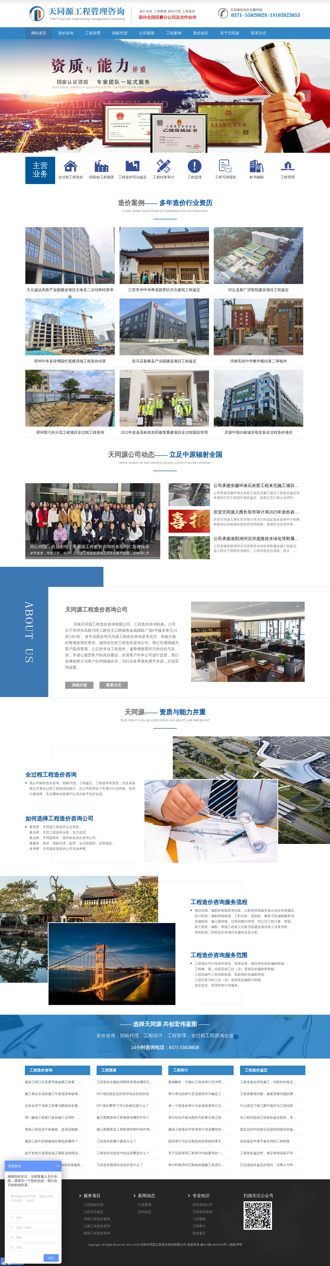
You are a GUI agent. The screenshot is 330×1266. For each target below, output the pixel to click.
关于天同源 (229, 33)
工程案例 (173, 33)
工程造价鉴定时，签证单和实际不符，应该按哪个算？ (269, 1153)
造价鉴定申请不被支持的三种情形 (265, 1141)
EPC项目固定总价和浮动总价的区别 (123, 1094)
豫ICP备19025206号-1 (214, 1244)
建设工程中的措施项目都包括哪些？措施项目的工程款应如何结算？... (54, 1141)
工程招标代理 (93, 1205)
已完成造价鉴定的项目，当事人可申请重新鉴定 (269, 1165)
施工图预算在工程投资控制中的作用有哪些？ (126, 1129)
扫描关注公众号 (258, 1195)
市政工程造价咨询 (97, 1219)
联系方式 (258, 33)
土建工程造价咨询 (97, 1226)
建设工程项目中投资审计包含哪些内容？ (198, 1129)
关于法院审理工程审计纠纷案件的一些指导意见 (198, 1153)
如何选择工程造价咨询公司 (59, 818)
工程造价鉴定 (256, 1070)
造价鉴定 (199, 1233)
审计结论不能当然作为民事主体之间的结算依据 (198, 1117)
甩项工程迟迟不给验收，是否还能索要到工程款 (54, 1129)
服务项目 (92, 1195)
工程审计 (180, 1070)
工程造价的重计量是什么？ (116, 1141)
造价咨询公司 (202, 1205)
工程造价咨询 (41, 1070)
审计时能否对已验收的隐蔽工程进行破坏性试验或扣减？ (198, 1165)
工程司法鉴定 (93, 1212)
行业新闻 (144, 1205)
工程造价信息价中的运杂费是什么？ (123, 1153)
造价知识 (200, 33)
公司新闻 (146, 33)
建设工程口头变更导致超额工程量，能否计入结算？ (54, 1082)
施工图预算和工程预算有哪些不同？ (123, 1117)
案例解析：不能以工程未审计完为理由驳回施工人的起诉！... (198, 1082)
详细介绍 (79, 685)
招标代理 (119, 33)
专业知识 (201, 1195)
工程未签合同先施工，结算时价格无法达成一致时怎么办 (269, 1082)
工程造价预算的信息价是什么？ (120, 1165)
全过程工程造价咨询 (50, 775)
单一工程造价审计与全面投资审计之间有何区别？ (198, 1106)
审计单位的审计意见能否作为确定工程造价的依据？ (198, 1094)
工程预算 (108, 1070)
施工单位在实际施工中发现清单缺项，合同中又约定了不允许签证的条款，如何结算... (54, 1094)
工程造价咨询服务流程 (219, 902)
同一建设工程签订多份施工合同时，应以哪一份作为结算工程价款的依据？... (54, 1117)
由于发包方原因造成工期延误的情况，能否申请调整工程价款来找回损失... (54, 1153)
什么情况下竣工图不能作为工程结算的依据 (269, 1106)
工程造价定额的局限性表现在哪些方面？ (126, 1082)
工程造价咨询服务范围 (219, 955)
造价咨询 (65, 33)
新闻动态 (146, 1195)
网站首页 (38, 33)
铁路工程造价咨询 (97, 1233)
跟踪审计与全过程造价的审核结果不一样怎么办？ (198, 1141)
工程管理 (92, 33)
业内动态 (144, 1212)
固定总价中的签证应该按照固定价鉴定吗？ (269, 1129)
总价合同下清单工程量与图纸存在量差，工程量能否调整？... (54, 1106)
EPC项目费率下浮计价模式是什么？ (123, 1106)
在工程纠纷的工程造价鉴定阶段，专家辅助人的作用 (269, 1117)
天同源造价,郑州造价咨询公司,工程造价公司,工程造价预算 (113, 15)
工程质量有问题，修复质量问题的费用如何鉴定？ (269, 1094)
